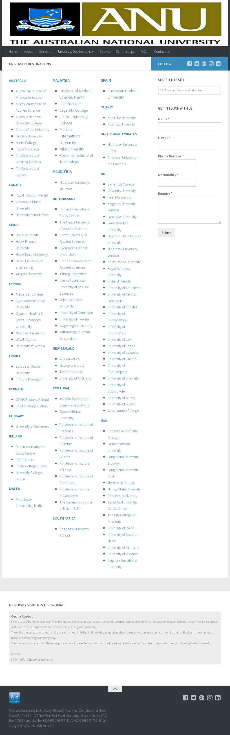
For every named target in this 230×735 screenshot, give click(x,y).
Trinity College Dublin (31, 466)
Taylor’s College (28, 149)
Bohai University (27, 235)
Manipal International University (71, 136)
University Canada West (32, 214)
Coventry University (122, 190)
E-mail (164, 137)
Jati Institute (70, 103)
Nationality (168, 174)
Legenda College (74, 110)
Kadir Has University (122, 117)
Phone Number (171, 156)
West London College (123, 410)
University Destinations (74, 51)
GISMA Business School (32, 399)
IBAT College (25, 459)
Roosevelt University (122, 495)
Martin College (26, 142)
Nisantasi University (121, 124)
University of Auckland (75, 378)
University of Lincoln (122, 359)
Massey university (72, 365)
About (28, 51)
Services (45, 51)
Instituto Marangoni (29, 379)
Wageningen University (76, 325)
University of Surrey (121, 397)
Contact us (162, 51)
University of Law (120, 339)
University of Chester (122, 307)
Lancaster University (122, 216)
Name (164, 119)
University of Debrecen (32, 426)
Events (105, 51)
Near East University (30, 333)
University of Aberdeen (124, 287)
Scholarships (125, 51)
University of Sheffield (123, 378)
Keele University (119, 197)
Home (13, 51)
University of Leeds (121, 346)
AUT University (70, 359)
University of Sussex (122, 404)
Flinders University (29, 136)
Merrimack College (121, 482)
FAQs (144, 51)
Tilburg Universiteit (73, 273)
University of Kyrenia (30, 346)
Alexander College (29, 294)
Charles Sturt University (32, 129)
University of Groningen (76, 312)
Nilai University (72, 149)
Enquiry (165, 193)
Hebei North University (32, 254)
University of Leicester (123, 352)
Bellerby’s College (121, 184)
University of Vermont (123, 547)
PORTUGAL (61, 388)
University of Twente (74, 319)
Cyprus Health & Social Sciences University (29, 320)
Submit (167, 233)
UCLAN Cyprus (26, 339)
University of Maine (121, 528)
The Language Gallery (32, 406)
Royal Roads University (32, 195)
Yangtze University (29, 273)
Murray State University (124, 489)
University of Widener (123, 554)
